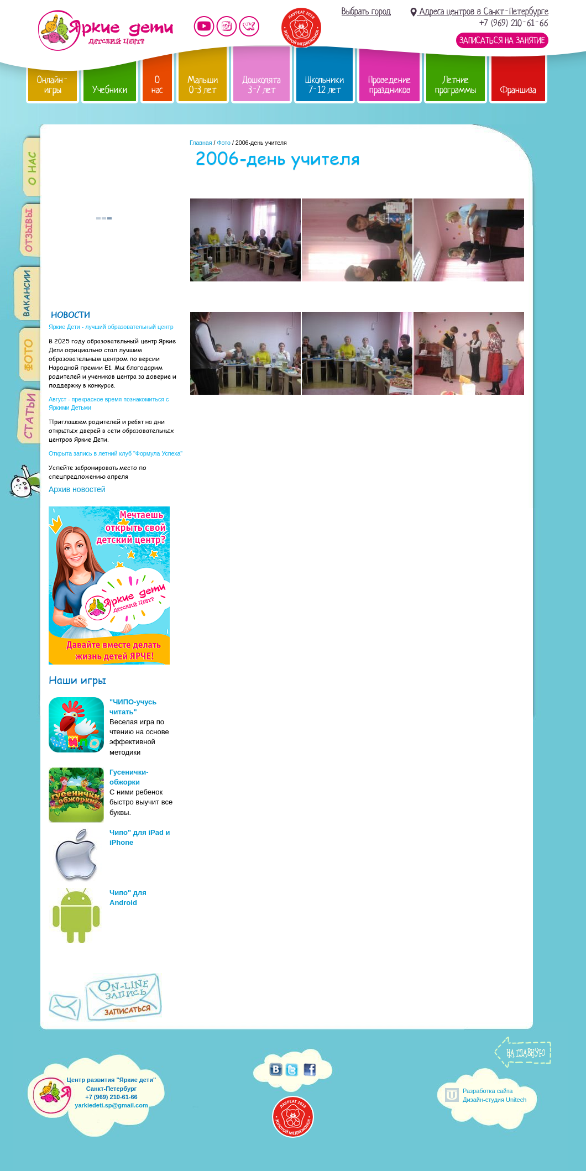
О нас (157, 85)
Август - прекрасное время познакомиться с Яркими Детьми (109, 403)
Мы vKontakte (249, 26)
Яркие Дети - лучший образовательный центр (111, 326)
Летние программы (455, 85)
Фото (223, 142)
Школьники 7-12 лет (324, 85)
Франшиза (518, 89)
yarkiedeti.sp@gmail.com (111, 1105)
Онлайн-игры (52, 85)
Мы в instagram (226, 26)
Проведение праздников (389, 85)
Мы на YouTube (203, 26)
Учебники (109, 89)
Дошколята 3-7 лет (261, 85)
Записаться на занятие (502, 40)
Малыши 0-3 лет (202, 85)
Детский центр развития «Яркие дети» (105, 30)
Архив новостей (77, 489)
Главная (201, 142)
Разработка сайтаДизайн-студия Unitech (494, 1095)
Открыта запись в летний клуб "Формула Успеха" (115, 453)
